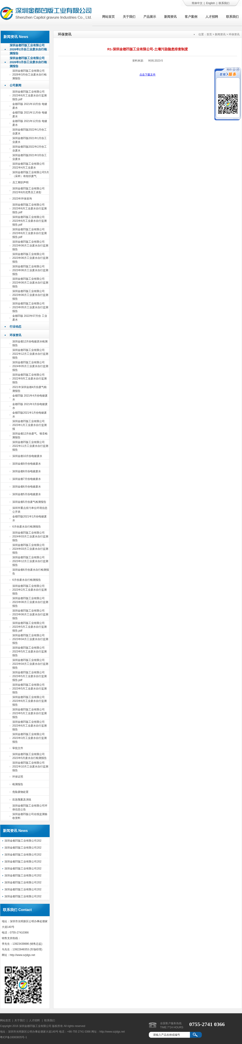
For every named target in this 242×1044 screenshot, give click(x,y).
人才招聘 (211, 16)
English (210, 3)
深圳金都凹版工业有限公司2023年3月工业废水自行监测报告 (29, 738)
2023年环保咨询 (22, 198)
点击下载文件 (147, 74)
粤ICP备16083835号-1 (13, 1037)
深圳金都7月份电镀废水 (26, 479)
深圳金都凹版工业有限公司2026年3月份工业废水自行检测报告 (28, 62)
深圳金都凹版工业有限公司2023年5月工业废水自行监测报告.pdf (29, 626)
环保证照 (17, 776)
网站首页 (108, 16)
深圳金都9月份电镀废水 (26, 463)
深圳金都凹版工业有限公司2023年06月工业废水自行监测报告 (30, 245)
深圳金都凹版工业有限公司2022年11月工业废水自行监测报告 (30, 446)
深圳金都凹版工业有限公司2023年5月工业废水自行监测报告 (29, 651)
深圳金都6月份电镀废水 (26, 486)
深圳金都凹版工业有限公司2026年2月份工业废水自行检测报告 (28, 49)
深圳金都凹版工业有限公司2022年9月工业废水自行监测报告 (29, 378)
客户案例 (191, 16)
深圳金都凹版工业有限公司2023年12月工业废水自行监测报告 (30, 561)
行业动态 (15, 326)
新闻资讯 (170, 16)
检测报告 (17, 784)
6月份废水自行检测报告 (26, 526)
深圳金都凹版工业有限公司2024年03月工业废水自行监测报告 (30, 536)
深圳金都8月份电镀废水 (26, 471)
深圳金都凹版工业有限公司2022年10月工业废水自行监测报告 (30, 766)
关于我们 (129, 16)
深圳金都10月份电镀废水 (27, 456)
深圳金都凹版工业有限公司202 (22, 840)
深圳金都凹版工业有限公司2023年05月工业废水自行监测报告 (30, 307)
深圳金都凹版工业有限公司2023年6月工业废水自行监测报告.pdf (29, 95)
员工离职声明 (20, 182)
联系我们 (224, 3)
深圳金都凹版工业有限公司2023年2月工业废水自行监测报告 (29, 589)
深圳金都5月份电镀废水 (26, 494)
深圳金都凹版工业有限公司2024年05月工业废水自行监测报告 (30, 366)
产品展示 (149, 16)
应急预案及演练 (21, 799)
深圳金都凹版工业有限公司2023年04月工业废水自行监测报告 (30, 639)
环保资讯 (15, 335)
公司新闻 (15, 85)
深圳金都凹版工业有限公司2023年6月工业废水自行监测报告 (29, 701)
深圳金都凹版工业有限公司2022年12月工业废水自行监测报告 (30, 353)
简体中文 (197, 3)
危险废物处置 (20, 792)
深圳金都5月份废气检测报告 (29, 501)
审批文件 (17, 748)
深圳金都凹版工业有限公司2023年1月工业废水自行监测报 (29, 425)
